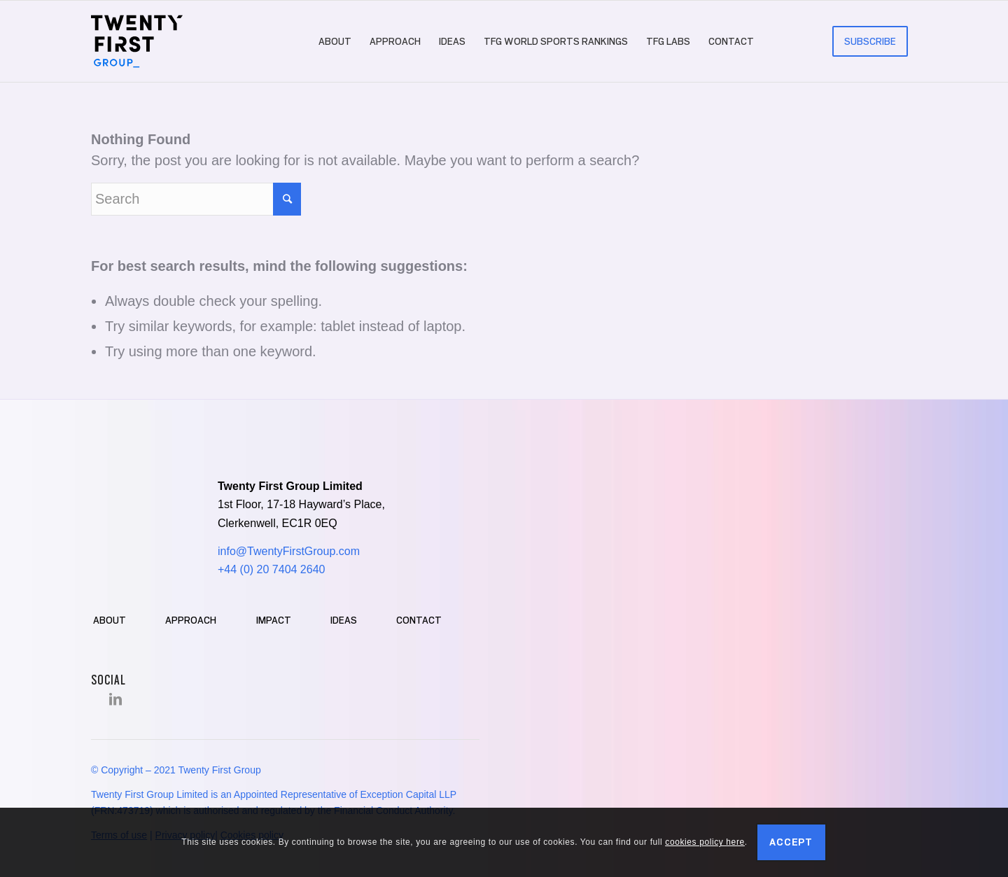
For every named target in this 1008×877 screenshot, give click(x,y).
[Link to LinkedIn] (115, 699)
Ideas (343, 620)
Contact (419, 620)
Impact (273, 620)
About (109, 620)
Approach (190, 620)
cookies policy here (704, 842)
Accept (791, 842)
